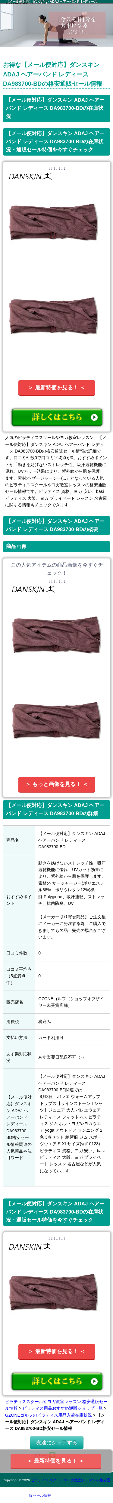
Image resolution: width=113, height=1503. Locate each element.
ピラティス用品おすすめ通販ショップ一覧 (63, 1408)
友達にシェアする (56, 1443)
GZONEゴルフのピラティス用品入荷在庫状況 (48, 1415)
